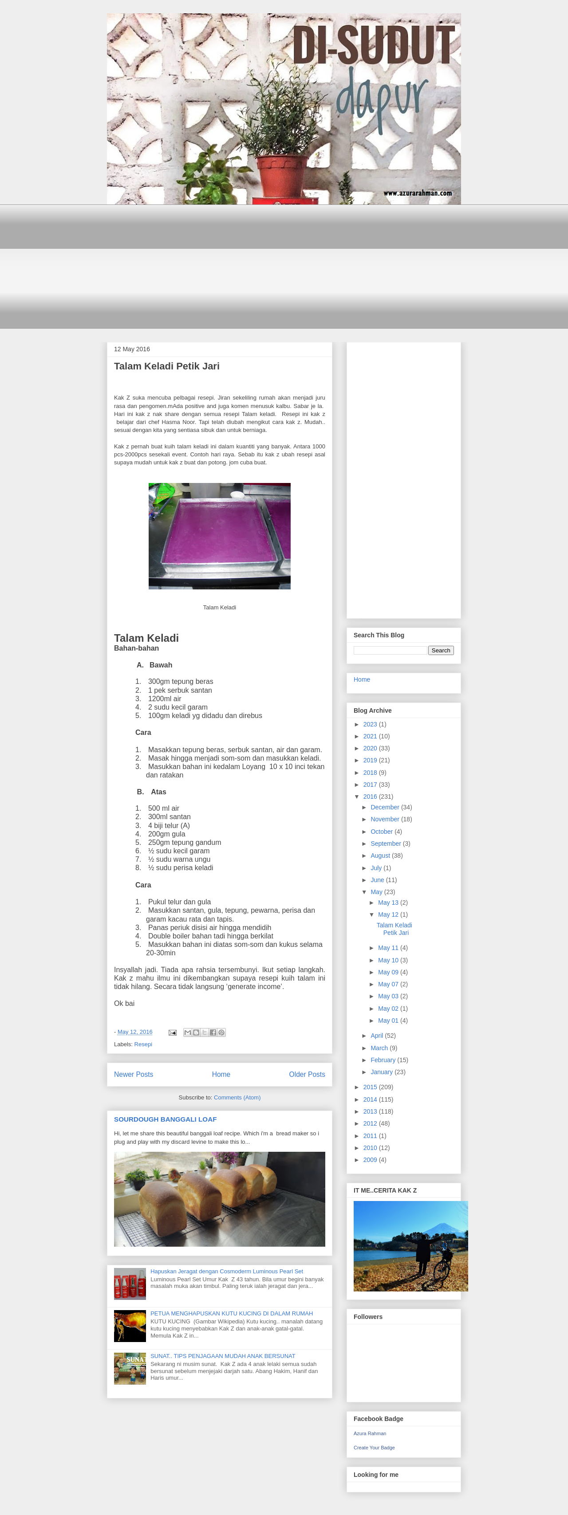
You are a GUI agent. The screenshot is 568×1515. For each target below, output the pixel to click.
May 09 (389, 972)
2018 (371, 772)
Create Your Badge (374, 1447)
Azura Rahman (370, 1433)
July (377, 867)
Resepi (143, 1044)
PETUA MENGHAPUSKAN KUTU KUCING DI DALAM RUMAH (231, 1313)
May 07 (389, 984)
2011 (371, 1135)
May (377, 891)
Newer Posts (133, 1074)
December (386, 807)
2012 (371, 1123)
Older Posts (307, 1074)
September (386, 843)
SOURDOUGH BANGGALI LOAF (165, 1119)
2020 (371, 748)
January (382, 1071)
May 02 (389, 1008)
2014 (371, 1099)
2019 (371, 760)
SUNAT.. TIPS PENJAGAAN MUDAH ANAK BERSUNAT (223, 1356)
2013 (371, 1111)
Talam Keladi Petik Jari (167, 366)
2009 (371, 1159)
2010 (371, 1147)
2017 (371, 784)
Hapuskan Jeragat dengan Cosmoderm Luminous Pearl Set (226, 1271)
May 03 (389, 996)
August (381, 855)
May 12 (389, 914)
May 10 (389, 960)
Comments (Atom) (237, 1097)
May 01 (389, 1020)
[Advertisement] (284, 266)
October (382, 831)
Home (221, 1074)
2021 (371, 736)
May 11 (389, 947)
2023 (371, 724)
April (378, 1035)
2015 (371, 1087)
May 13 (389, 902)
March (380, 1048)
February (384, 1060)
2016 (371, 796)
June (378, 879)
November (386, 819)
